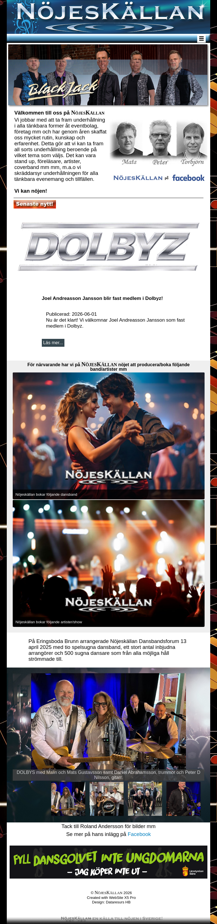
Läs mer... (53, 342)
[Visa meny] (201, 38)
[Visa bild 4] (183, 799)
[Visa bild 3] (145, 799)
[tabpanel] (60, 151)
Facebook (139, 834)
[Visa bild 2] (106, 799)
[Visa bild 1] (68, 799)
